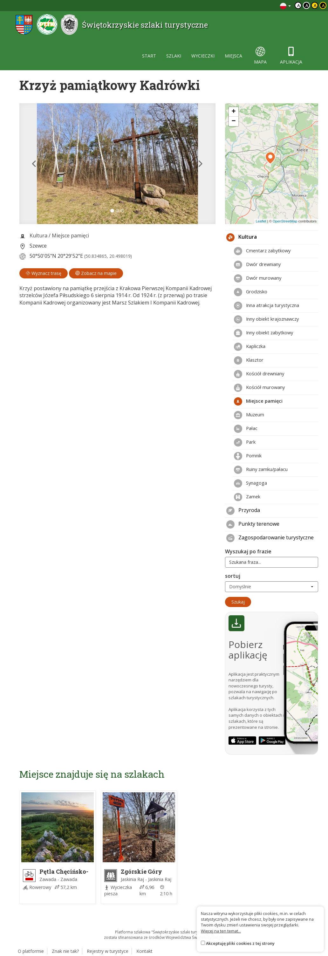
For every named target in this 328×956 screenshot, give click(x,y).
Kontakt (144, 951)
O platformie (31, 951)
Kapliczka (249, 347)
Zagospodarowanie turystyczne (270, 538)
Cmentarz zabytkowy (262, 251)
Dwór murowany (257, 278)
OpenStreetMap (285, 221)
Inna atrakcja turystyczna (266, 306)
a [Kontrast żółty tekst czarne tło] (323, 5)
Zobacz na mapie (96, 273)
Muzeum (249, 415)
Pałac (245, 429)
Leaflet (261, 221)
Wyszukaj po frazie (248, 551)
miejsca (233, 56)
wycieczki (203, 56)
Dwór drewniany (257, 265)
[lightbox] (117, 163)
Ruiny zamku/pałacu (261, 470)
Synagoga (250, 483)
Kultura (38, 235)
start (149, 56)
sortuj (232, 575)
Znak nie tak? (65, 951)
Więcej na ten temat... (221, 931)
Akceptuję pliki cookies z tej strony (240, 943)
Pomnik (248, 456)
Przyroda (243, 511)
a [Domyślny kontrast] (298, 5)
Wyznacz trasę (43, 273)
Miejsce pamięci (70, 235)
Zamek (247, 497)
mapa (260, 56)
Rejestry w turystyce (107, 951)
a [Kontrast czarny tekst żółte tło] (315, 5)
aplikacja (291, 56)
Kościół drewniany (259, 374)
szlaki (173, 56)
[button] (34, 163)
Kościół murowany (259, 388)
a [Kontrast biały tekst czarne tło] (306, 5)
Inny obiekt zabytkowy (263, 333)
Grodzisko (250, 292)
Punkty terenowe (252, 524)
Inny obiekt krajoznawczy (266, 319)
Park (245, 442)
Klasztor (248, 360)
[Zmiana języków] (285, 6)
